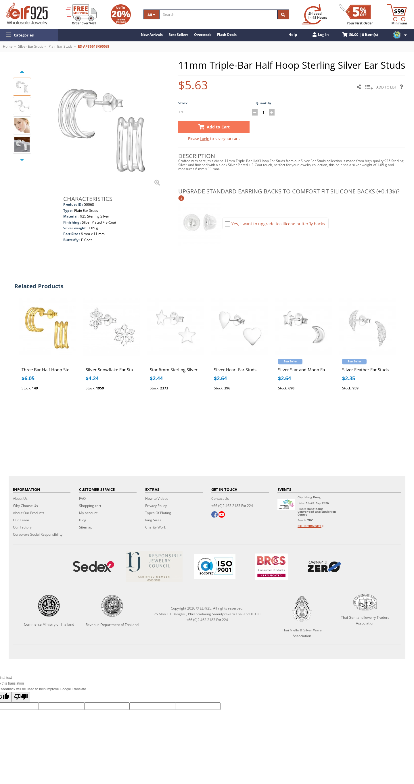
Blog (82, 520)
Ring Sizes (153, 520)
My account (88, 512)
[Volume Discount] (121, 14)
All (151, 14)
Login (204, 138)
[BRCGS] (272, 567)
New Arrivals (152, 34)
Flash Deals (227, 34)
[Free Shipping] (80, 14)
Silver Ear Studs (30, 46)
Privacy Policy (156, 505)
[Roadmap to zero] (324, 566)
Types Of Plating (158, 512)
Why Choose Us (25, 505)
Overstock (202, 34)
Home (8, 46)
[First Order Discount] (356, 14)
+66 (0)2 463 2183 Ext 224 (232, 505)
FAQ (82, 498)
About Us (20, 498)
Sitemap (85, 527)
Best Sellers (178, 34)
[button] (29, 35)
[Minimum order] (397, 14)
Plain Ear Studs (60, 46)
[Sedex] (93, 566)
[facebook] (214, 515)
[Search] (218, 14)
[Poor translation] (21, 697)
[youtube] (221, 515)
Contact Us (220, 498)
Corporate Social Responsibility (37, 534)
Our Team (21, 520)
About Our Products (28, 512)
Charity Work (155, 527)
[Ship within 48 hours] (314, 14)
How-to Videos (156, 498)
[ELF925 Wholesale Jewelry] (27, 13)
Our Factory (22, 527)
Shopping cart (90, 505)
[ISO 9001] (215, 566)
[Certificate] (154, 567)
